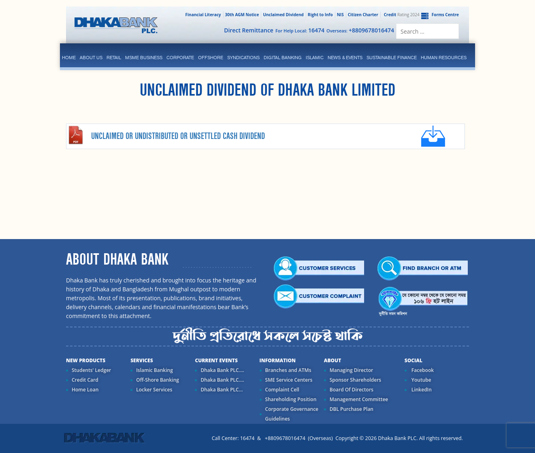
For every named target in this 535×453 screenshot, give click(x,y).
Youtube (420, 379)
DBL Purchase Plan (351, 409)
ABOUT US (91, 57)
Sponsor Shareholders (355, 379)
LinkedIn (421, 389)
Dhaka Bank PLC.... (222, 370)
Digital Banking (283, 57)
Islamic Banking (154, 370)
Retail (114, 57)
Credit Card (85, 379)
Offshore (210, 57)
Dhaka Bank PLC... (221, 389)
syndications (243, 57)
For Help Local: (299, 30)
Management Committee (359, 399)
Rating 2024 (401, 14)
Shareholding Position (291, 399)
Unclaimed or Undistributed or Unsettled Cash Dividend (178, 136)
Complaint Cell (282, 389)
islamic (315, 57)
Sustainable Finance (392, 57)
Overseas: (360, 30)
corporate (180, 57)
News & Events (345, 57)
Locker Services (154, 389)
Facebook (422, 370)
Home (69, 57)
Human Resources (444, 57)
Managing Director (351, 370)
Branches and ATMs (288, 370)
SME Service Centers (289, 379)
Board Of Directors (351, 389)
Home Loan (85, 389)
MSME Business (143, 57)
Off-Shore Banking (157, 379)
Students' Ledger (91, 370)
